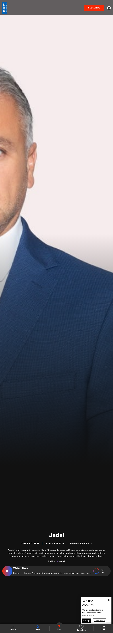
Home (13, 628)
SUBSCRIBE (94, 8)
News (37, 628)
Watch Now (20, 568)
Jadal (56, 535)
